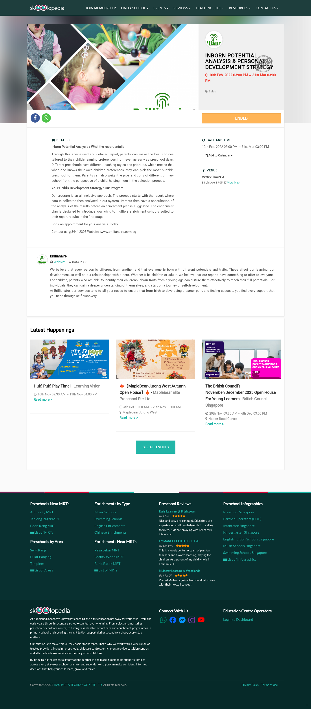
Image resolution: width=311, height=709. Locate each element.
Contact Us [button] (267, 8)
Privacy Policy (250, 685)
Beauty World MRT (109, 557)
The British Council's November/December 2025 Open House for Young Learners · (240, 395)
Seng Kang (38, 550)
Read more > (43, 400)
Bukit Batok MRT (107, 563)
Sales (210, 91)
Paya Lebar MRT (106, 550)
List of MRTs (41, 532)
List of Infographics (239, 559)
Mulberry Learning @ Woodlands (179, 571)
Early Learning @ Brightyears (177, 511)
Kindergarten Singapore (241, 532)
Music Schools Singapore (242, 546)
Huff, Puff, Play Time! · (67, 386)
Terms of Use (269, 685)
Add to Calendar (218, 155)
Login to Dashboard (238, 619)
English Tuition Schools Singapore (248, 539)
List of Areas (41, 570)
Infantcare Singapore (239, 525)
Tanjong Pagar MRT (45, 519)
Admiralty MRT (41, 512)
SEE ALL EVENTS (156, 447)
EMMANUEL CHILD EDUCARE (179, 541)
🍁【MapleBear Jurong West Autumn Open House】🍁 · (153, 392)
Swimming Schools (108, 519)
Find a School (134, 8)
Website (60, 262)
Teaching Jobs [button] (210, 8)
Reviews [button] (181, 8)
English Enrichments (109, 525)
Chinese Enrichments (110, 532)
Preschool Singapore (238, 512)
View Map (233, 182)
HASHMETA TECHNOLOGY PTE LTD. (78, 685)
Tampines (37, 563)
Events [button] (160, 8)
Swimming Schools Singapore (245, 552)
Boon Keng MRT (42, 525)
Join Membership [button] (101, 8)
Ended (241, 118)
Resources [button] (239, 8)
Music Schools (105, 512)
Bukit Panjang (40, 557)
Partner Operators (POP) (242, 519)
